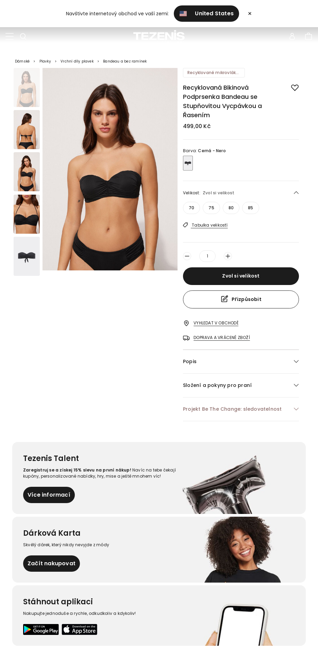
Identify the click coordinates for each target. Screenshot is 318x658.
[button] (241, 361)
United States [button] (206, 13)
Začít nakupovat (52, 563)
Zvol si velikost (241, 275)
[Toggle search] (23, 37)
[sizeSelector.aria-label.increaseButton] (228, 256)
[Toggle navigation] (9, 37)
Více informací (49, 495)
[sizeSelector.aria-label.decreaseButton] (187, 256)
